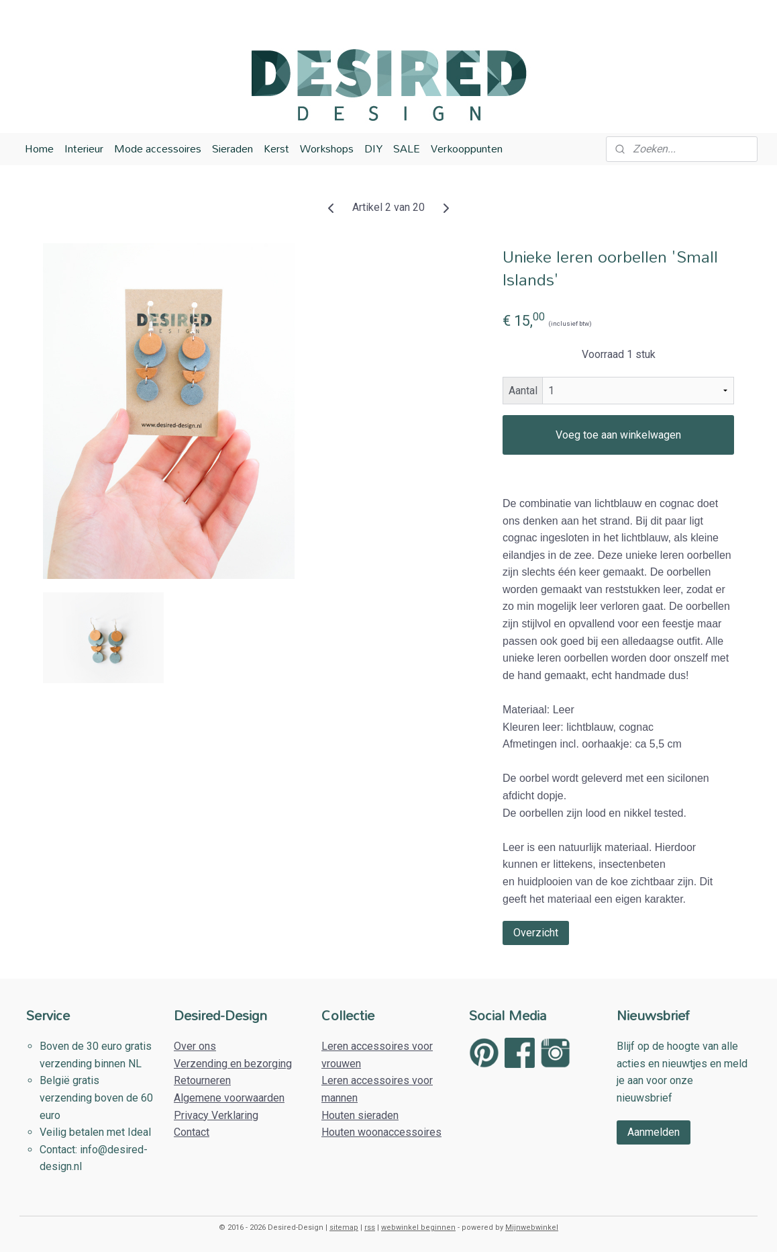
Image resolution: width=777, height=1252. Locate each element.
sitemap (343, 1227)
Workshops (327, 148)
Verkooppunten (467, 148)
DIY (373, 148)
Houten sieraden (360, 1115)
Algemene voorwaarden (229, 1097)
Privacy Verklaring (216, 1115)
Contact (191, 1132)
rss (369, 1227)
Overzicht (535, 932)
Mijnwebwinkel (531, 1227)
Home (39, 148)
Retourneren (202, 1080)
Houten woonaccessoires (381, 1132)
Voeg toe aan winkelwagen (618, 435)
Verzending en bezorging (233, 1063)
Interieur (83, 148)
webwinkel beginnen (418, 1227)
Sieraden (232, 148)
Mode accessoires (157, 148)
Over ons (195, 1046)
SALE (406, 148)
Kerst (276, 148)
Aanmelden (653, 1132)
